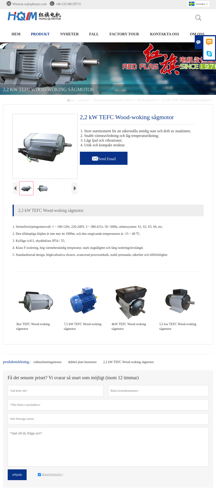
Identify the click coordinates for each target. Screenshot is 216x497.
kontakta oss (164, 34)
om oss (197, 34)
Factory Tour (124, 34)
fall (94, 34)
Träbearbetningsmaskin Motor (113, 100)
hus (71, 100)
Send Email (104, 157)
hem (16, 34)
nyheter (69, 34)
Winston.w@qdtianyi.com (29, 4)
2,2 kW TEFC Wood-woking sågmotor (128, 362)
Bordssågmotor (147, 100)
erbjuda (17, 474)
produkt (40, 34)
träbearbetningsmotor (48, 362)
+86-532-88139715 (68, 4)
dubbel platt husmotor (82, 362)
